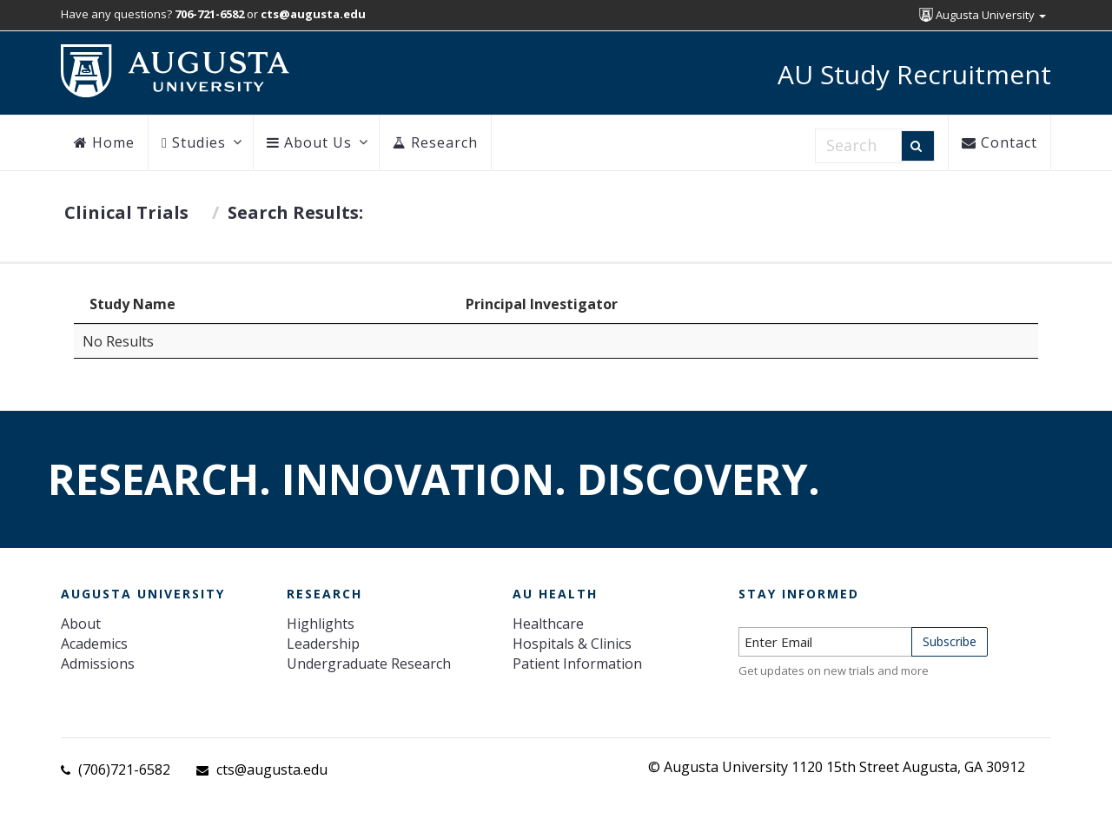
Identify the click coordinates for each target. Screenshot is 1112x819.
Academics (94, 643)
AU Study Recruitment (914, 74)
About (81, 623)
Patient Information (577, 663)
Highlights (320, 623)
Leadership (323, 643)
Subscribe (949, 641)
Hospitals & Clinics (572, 643)
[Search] (918, 146)
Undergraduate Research (369, 663)
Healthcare (548, 623)
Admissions (98, 663)
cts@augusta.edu (272, 769)
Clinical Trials (126, 212)
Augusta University (982, 15)
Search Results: (295, 212)
